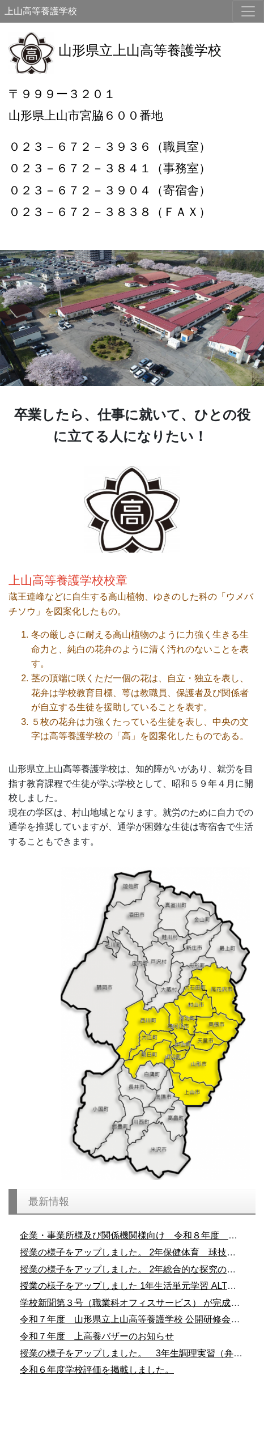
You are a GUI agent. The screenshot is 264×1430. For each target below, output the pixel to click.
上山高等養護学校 (41, 11)
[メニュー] (248, 11)
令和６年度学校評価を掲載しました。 (97, 1369)
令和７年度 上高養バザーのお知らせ (97, 1336)
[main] (132, 426)
